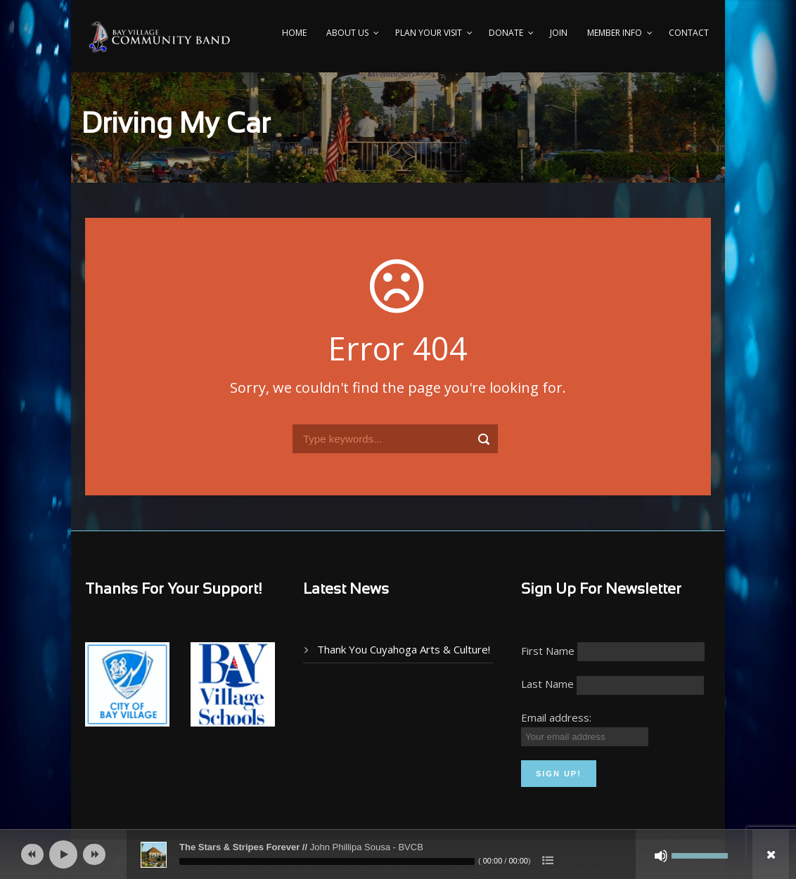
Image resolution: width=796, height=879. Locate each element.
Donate (506, 33)
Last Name (547, 684)
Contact (689, 33)
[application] (398, 854)
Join (558, 33)
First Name (547, 651)
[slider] (327, 861)
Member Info (614, 33)
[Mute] (661, 856)
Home (294, 33)
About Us (347, 33)
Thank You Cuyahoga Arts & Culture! (403, 649)
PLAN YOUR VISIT (428, 33)
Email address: (556, 717)
